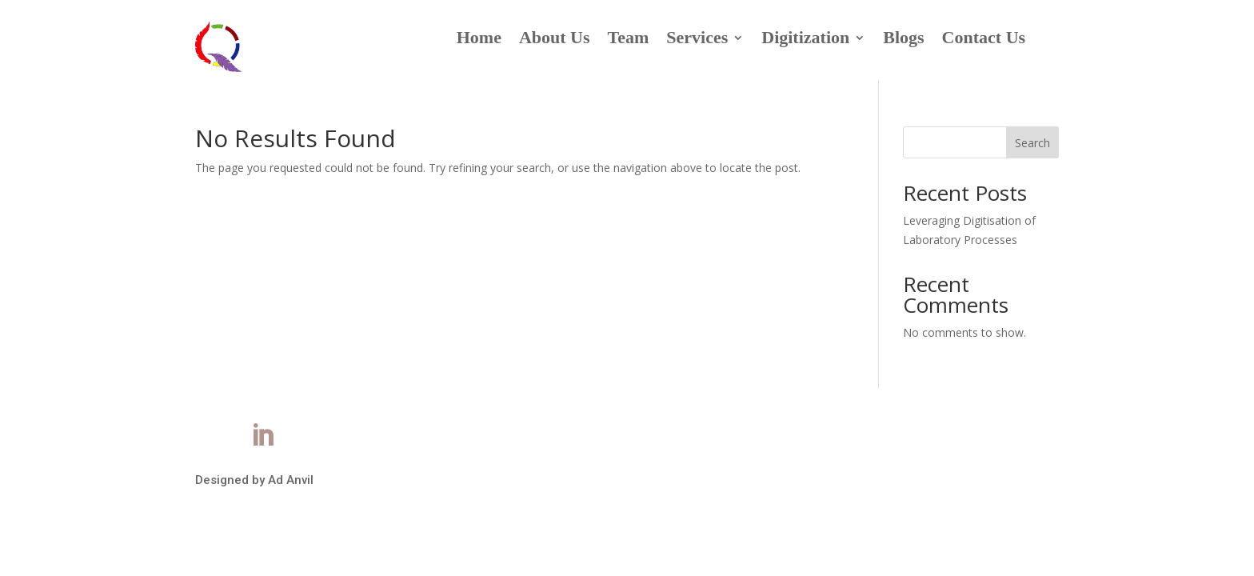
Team (628, 39)
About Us (554, 39)
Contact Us (984, 39)
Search (1032, 142)
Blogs (903, 39)
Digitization (805, 39)
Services (697, 39)
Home (479, 39)
